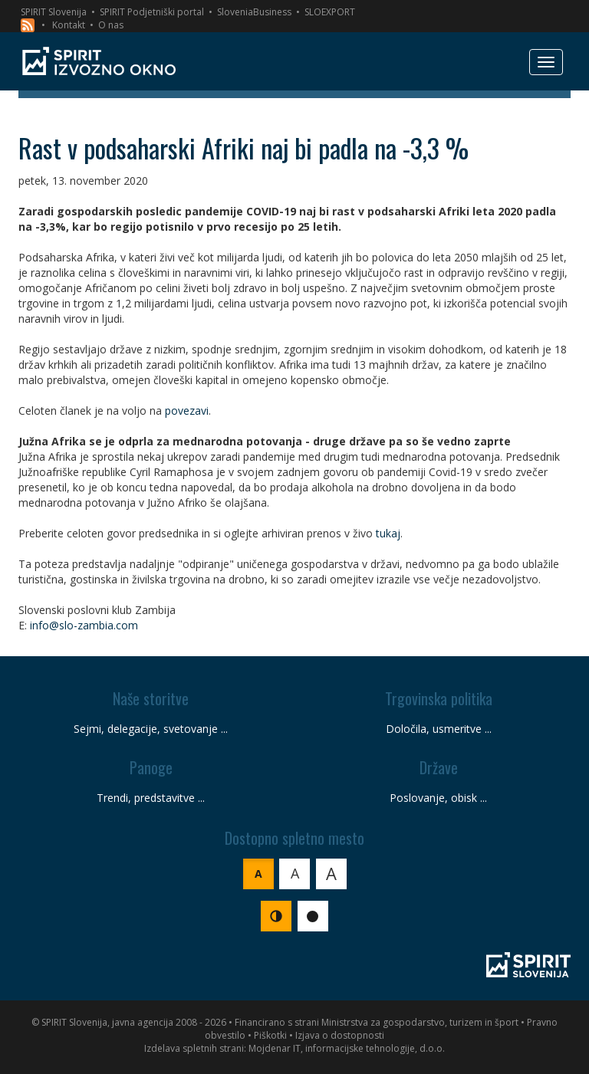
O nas (110, 24)
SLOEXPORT (329, 11)
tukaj (388, 533)
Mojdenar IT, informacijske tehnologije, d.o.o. (346, 1048)
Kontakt (68, 24)
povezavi (187, 410)
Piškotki (270, 1035)
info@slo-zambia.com (84, 625)
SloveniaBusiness (254, 11)
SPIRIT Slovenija (54, 11)
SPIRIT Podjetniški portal (152, 11)
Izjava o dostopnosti (339, 1035)
